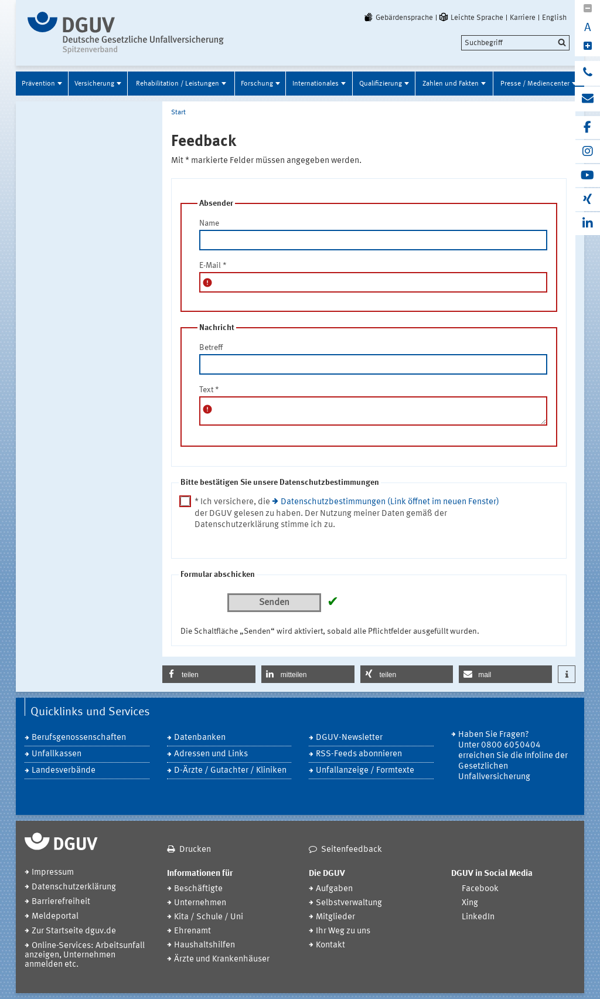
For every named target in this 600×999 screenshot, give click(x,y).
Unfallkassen (56, 754)
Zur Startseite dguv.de (74, 931)
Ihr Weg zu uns (343, 931)
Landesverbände (64, 770)
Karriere (523, 18)
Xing (470, 903)
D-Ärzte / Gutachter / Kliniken (230, 770)
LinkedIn (478, 917)
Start (178, 112)
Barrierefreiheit (61, 902)
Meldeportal (55, 916)
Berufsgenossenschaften (79, 737)
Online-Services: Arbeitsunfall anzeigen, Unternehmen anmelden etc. (85, 955)
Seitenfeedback (351, 849)
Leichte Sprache (470, 18)
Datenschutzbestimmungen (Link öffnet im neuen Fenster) (390, 502)
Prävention (38, 83)
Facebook (480, 889)
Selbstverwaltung (349, 903)
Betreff (211, 348)
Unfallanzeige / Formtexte (365, 770)
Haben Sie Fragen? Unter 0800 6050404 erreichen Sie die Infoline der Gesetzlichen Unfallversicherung (513, 755)
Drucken (195, 849)
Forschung (257, 83)
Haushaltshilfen (204, 945)
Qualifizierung (380, 83)
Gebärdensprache (398, 18)
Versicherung (94, 83)
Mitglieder (335, 917)
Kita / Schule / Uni (208, 917)
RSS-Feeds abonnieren (359, 754)
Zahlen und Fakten (450, 83)
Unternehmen (200, 903)
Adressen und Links (211, 754)
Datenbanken (200, 737)
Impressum (53, 872)
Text (209, 390)
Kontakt (330, 945)
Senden (274, 602)
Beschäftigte (198, 889)
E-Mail (213, 265)
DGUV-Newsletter (349, 737)
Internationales (315, 83)
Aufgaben (334, 889)
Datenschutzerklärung (74, 887)
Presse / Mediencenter (535, 83)
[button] (208, 674)
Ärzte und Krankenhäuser (222, 959)
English (554, 18)
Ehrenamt (192, 931)
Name (209, 223)
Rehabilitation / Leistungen (177, 83)
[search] (515, 42)
